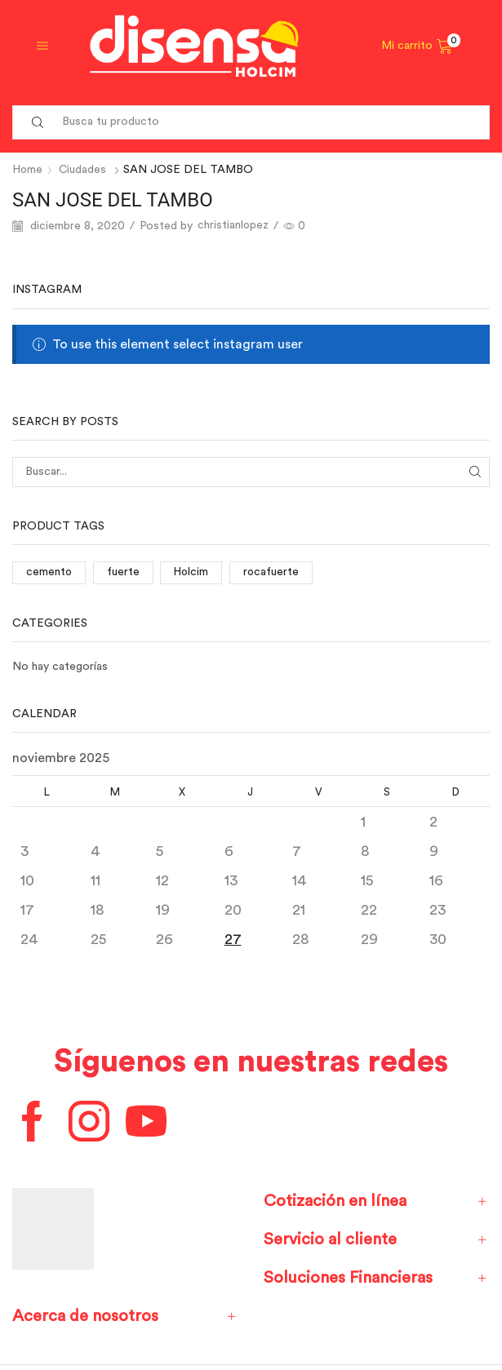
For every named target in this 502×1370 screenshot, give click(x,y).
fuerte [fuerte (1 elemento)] (124, 572)
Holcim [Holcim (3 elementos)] (193, 572)
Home (28, 169)
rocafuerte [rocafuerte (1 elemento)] (274, 572)
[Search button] (37, 122)
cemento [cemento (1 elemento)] (49, 572)
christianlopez (233, 225)
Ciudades (84, 169)
